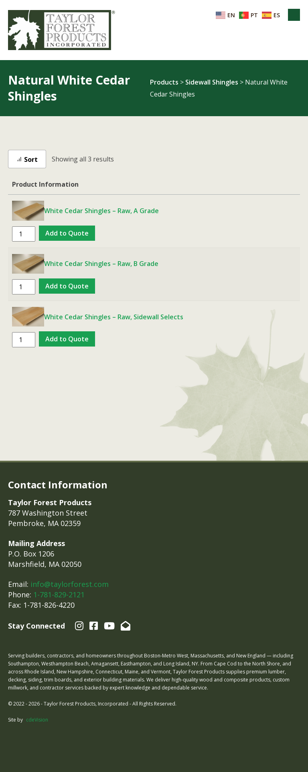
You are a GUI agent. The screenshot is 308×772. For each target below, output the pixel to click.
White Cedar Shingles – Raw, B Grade (101, 263)
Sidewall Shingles (211, 82)
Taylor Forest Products (62, 30)
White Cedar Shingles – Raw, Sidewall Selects (113, 316)
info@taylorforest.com (69, 584)
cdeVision (37, 719)
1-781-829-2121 (59, 594)
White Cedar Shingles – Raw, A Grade (101, 210)
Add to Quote (67, 233)
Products (164, 82)
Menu (294, 15)
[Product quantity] (23, 234)
